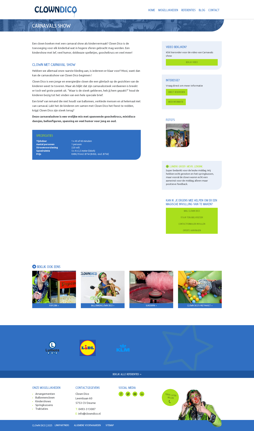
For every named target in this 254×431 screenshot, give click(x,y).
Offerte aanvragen (192, 230)
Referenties (188, 10)
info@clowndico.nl (89, 413)
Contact (213, 10)
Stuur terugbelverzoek (192, 217)
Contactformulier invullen (192, 224)
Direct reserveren (176, 92)
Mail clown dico (192, 211)
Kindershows (43, 401)
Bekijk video (192, 62)
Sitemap (110, 425)
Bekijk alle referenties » (127, 374)
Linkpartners (62, 425)
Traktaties (41, 408)
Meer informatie (175, 102)
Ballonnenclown (45, 397)
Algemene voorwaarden (87, 425)
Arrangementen (45, 393)
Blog (202, 10)
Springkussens (44, 404)
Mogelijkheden (168, 10)
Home (151, 10)
